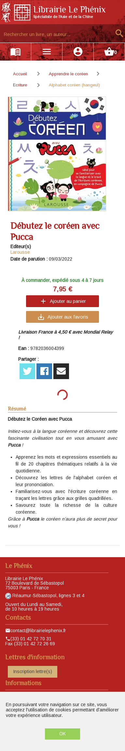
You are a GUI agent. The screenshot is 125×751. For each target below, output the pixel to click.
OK (62, 733)
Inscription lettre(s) (32, 671)
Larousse (20, 252)
